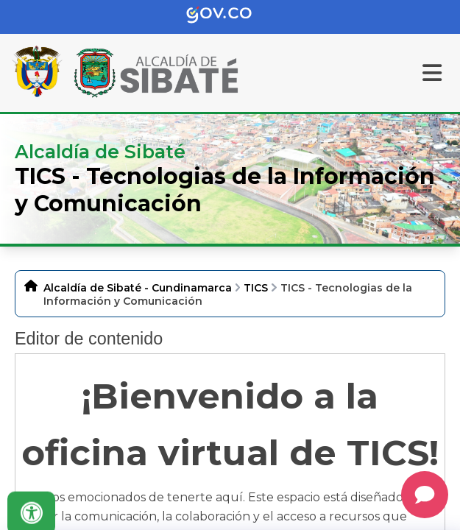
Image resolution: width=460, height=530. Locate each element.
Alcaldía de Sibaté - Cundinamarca (137, 287)
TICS (256, 287)
